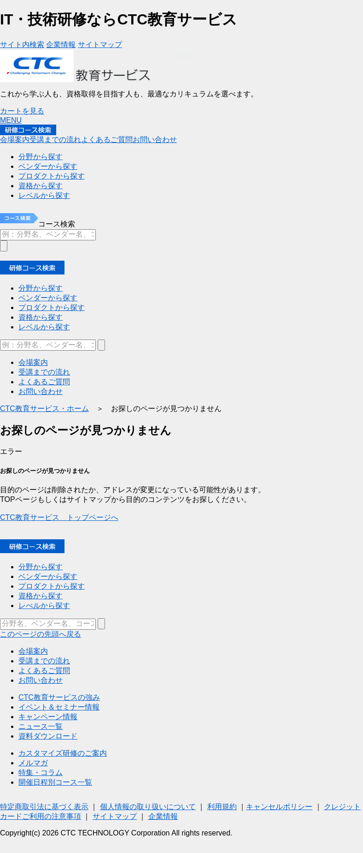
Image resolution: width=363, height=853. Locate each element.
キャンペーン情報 (47, 717)
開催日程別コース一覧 (55, 782)
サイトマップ (115, 816)
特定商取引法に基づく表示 (44, 807)
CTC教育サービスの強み (59, 697)
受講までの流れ (44, 661)
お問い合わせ (40, 680)
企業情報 (163, 816)
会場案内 (33, 651)
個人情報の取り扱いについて (148, 807)
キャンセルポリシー (279, 807)
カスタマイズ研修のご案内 (62, 753)
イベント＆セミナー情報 (59, 707)
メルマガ (33, 763)
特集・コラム (40, 772)
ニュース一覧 (40, 726)
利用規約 (222, 807)
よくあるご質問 (44, 670)
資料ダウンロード (47, 736)
